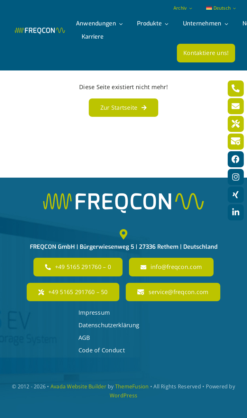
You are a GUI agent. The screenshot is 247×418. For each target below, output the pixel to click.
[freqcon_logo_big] (123, 196)
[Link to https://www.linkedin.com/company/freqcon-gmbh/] (236, 212)
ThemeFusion (132, 386)
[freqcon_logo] (40, 30)
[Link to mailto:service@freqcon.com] (236, 142)
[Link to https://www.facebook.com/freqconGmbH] (236, 159)
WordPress (123, 395)
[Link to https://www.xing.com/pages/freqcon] (236, 195)
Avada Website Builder (78, 386)
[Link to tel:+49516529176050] (236, 124)
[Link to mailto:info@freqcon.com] (236, 106)
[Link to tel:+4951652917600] (236, 88)
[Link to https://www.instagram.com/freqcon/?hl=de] (236, 177)
